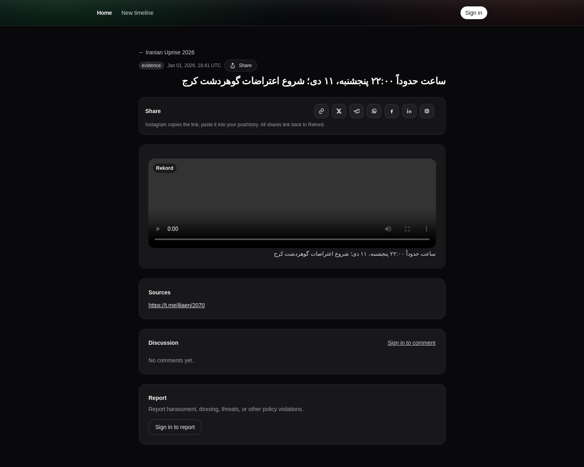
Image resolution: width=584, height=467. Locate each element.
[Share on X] (339, 111)
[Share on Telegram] (356, 111)
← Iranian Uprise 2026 (167, 52)
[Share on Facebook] (392, 111)
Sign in (473, 13)
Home (104, 13)
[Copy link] (321, 111)
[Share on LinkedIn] (409, 111)
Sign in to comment (412, 343)
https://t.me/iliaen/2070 (177, 305)
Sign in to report (175, 427)
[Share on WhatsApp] (374, 111)
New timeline (137, 13)
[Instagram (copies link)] (427, 111)
